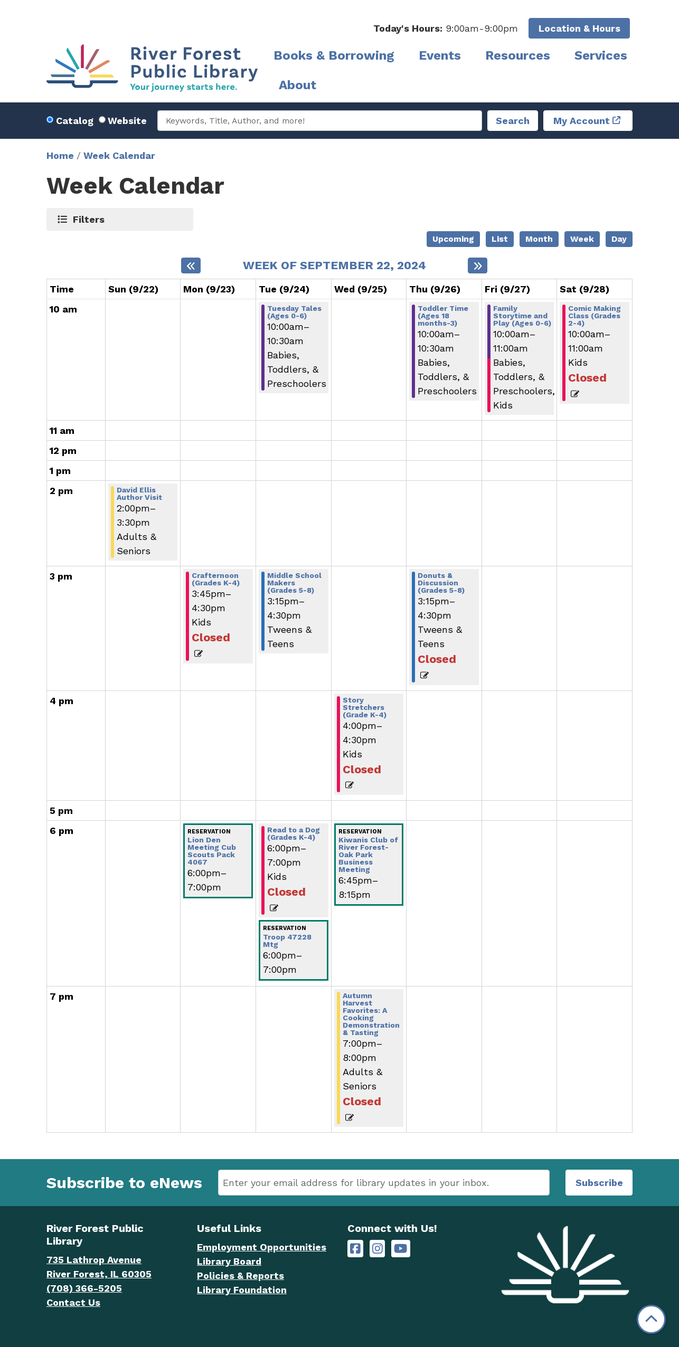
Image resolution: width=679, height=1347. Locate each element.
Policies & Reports (240, 1275)
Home (60, 155)
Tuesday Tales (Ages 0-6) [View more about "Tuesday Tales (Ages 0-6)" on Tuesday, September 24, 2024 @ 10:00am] (294, 312)
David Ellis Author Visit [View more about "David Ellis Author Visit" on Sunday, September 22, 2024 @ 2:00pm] (139, 493)
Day (619, 239)
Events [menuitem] (440, 55)
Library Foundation (242, 1289)
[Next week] (477, 265)
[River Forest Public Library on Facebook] (355, 1248)
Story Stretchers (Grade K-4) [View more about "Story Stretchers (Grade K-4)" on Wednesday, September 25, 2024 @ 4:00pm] (364, 707)
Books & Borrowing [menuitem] (334, 55)
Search (513, 120)
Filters (89, 219)
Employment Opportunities (261, 1247)
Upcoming (453, 239)
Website (127, 120)
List (500, 239)
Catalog (74, 120)
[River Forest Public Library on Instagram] (377, 1248)
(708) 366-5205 (84, 1288)
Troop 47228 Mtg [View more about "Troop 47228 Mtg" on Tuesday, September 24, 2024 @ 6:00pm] (287, 940)
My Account (581, 120)
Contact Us (73, 1302)
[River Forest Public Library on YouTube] (400, 1248)
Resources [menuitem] (517, 55)
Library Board (229, 1261)
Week (582, 239)
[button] (445, 28)
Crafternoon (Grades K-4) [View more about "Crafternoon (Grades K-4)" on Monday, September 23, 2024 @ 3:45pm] (216, 579)
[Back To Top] (651, 1319)
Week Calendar (119, 155)
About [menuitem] (297, 85)
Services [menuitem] (600, 55)
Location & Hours (579, 28)
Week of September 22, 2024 (334, 265)
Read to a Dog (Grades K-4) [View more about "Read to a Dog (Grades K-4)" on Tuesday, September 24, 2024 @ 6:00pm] (293, 833)
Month (539, 239)
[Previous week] (191, 265)
